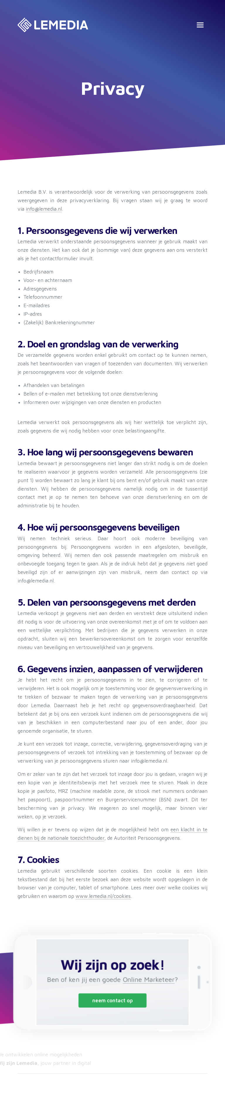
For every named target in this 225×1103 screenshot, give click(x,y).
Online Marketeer (146, 979)
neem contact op (113, 999)
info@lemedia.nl (44, 209)
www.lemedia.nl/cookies (103, 896)
